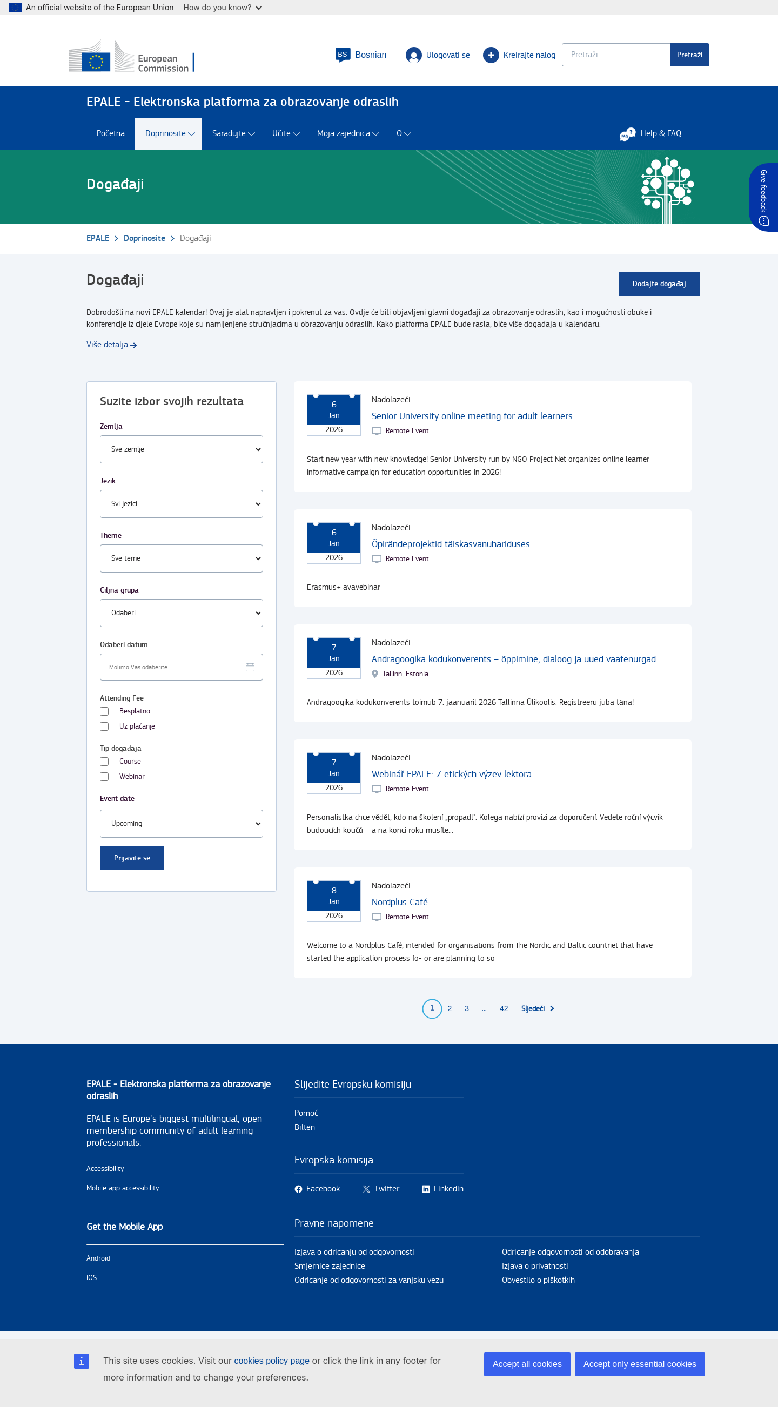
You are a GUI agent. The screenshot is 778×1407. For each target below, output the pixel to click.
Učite (281, 139)
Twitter (386, 1194)
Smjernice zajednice (329, 1271)
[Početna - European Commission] (164, 58)
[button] (342, 57)
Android (98, 1263)
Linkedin (449, 1194)
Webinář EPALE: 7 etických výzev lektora (452, 779)
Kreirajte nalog (501, 57)
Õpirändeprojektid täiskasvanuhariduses (451, 549)
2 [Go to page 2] (449, 1013)
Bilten (304, 1132)
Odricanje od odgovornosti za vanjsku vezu (369, 1285)
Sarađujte (229, 139)
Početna (111, 139)
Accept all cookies (527, 1364)
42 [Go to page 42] (504, 1013)
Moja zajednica (343, 139)
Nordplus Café (400, 907)
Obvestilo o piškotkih (538, 1285)
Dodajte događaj (659, 288)
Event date (117, 803)
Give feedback (763, 191)
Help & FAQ (656, 138)
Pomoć (306, 1118)
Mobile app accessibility (122, 1193)
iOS (91, 1282)
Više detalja (107, 350)
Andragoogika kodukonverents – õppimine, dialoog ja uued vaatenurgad (514, 664)
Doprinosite (165, 139)
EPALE (97, 243)
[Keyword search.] (598, 57)
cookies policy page (272, 1360)
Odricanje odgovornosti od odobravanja (570, 1257)
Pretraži (672, 57)
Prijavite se (132, 862)
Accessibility (105, 1173)
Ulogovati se (420, 57)
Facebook (323, 1194)
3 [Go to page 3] (467, 1013)
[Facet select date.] (181, 671)
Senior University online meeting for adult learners (472, 421)
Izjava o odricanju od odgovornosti (354, 1257)
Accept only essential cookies (640, 1364)
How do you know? (223, 7)
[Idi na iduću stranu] (538, 1014)
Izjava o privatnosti (535, 1271)
